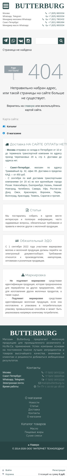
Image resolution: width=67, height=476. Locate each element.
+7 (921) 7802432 (53, 19)
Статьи (34, 406)
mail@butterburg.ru (51, 383)
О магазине (34, 416)
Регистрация (58, 470)
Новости (34, 402)
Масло (34, 428)
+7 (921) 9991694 (54, 22)
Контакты (34, 413)
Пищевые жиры (34, 432)
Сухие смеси (34, 435)
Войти (9, 470)
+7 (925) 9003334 (54, 13)
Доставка (17, 144)
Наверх (33, 444)
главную (29, 105)
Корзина (10, 474)
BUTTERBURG (39, 5)
